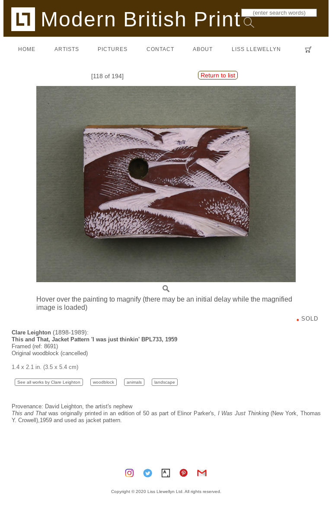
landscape (164, 382)
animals (134, 382)
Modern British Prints (131, 19)
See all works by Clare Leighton (48, 382)
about (203, 49)
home (26, 49)
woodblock (103, 382)
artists (66, 49)
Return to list (218, 75)
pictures (113, 49)
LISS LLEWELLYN (256, 49)
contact (160, 49)
